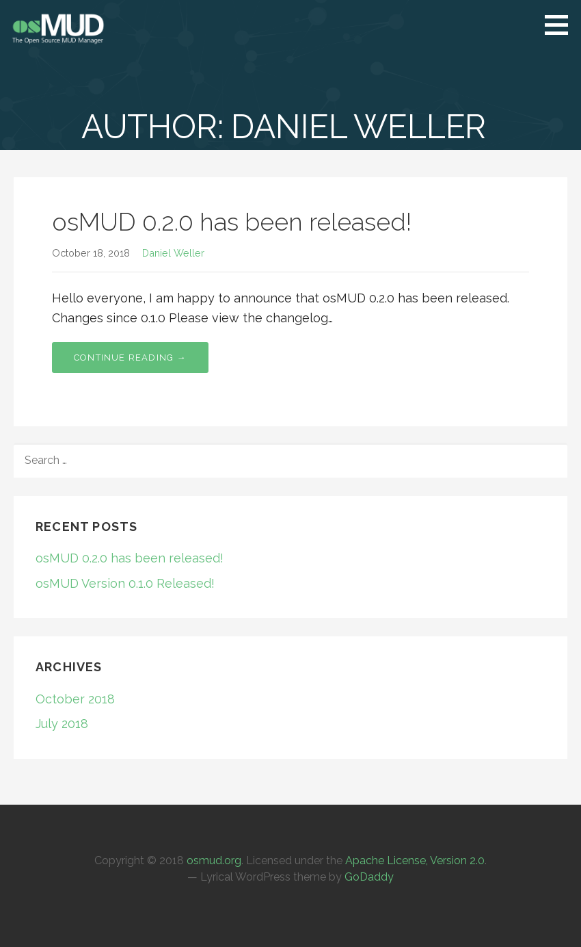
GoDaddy (369, 876)
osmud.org (214, 860)
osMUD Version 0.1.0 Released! (125, 583)
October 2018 (75, 699)
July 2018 (62, 723)
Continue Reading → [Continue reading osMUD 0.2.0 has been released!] (130, 357)
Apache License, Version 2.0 (415, 860)
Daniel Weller (173, 253)
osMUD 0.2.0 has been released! (231, 221)
